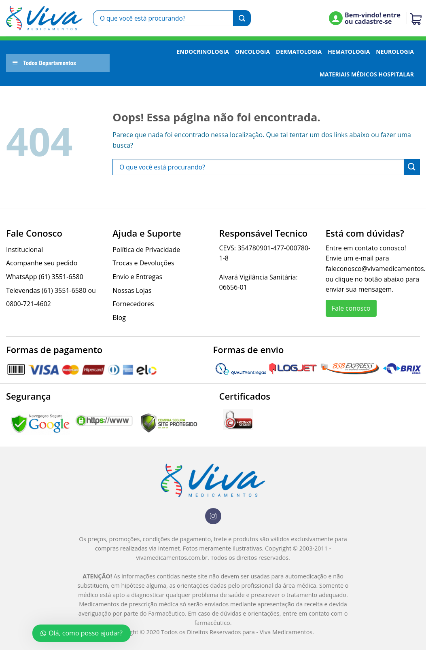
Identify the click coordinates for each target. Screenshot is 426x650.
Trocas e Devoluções (143, 262)
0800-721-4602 (28, 303)
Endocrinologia (202, 51)
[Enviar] (242, 18)
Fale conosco (351, 308)
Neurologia (395, 51)
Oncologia (252, 51)
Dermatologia (299, 51)
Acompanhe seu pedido (41, 262)
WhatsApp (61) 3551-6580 (44, 276)
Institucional (24, 249)
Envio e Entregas (137, 276)
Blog (119, 317)
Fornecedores (133, 303)
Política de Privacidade (146, 249)
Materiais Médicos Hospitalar (367, 74)
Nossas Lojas (131, 290)
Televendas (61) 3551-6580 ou (51, 290)
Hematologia (349, 51)
